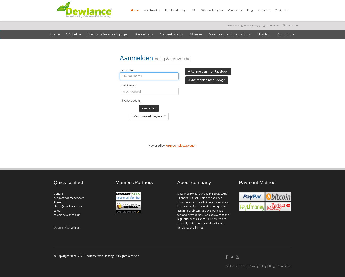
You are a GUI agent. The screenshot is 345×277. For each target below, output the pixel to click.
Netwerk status (171, 34)
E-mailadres (128, 70)
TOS (243, 266)
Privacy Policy (258, 266)
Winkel (73, 34)
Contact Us (282, 10)
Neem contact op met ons (229, 34)
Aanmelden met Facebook (208, 71)
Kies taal (290, 25)
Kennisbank (144, 34)
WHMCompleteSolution (180, 145)
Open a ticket (62, 227)
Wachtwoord (128, 85)
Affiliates (196, 34)
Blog (250, 10)
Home (135, 10)
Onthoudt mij (130, 101)
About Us (264, 10)
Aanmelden (271, 25)
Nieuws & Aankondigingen (108, 34)
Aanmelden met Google (206, 80)
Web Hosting (152, 10)
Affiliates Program (211, 10)
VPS (193, 10)
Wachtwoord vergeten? (149, 116)
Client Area (235, 10)
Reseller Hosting (175, 10)
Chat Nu (263, 34)
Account (286, 34)
